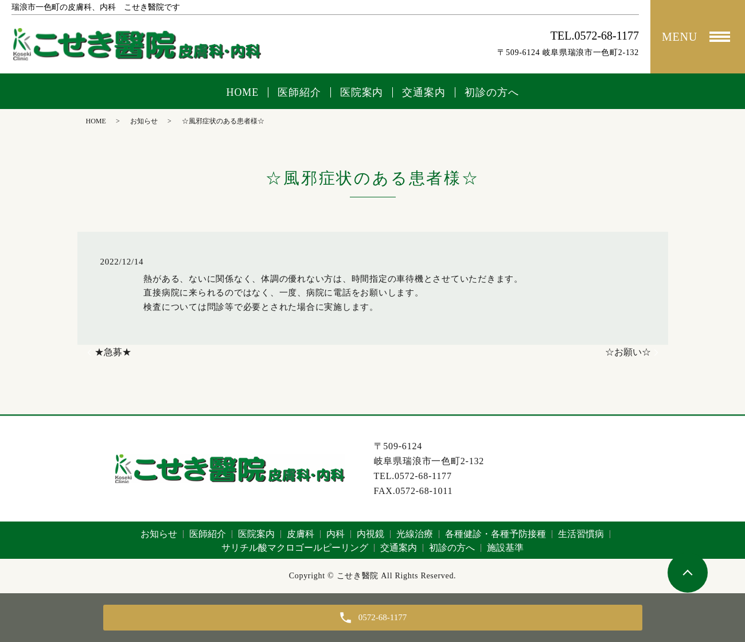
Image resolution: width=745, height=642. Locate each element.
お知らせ (144, 121)
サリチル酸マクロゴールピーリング (294, 547)
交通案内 (424, 92)
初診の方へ (492, 92)
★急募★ (113, 352)
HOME (243, 92)
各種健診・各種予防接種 (495, 534)
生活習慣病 (581, 534)
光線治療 (414, 534)
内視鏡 (370, 534)
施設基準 (505, 547)
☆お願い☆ (628, 352)
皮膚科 (300, 534)
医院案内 (362, 92)
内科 (335, 534)
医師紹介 (299, 92)
